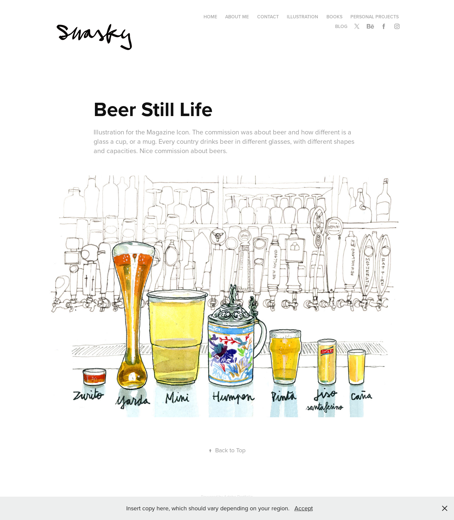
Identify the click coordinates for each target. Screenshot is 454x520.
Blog (341, 26)
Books (334, 16)
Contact (268, 16)
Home (210, 16)
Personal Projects (374, 16)
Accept (303, 508)
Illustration (302, 16)
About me (237, 16)
